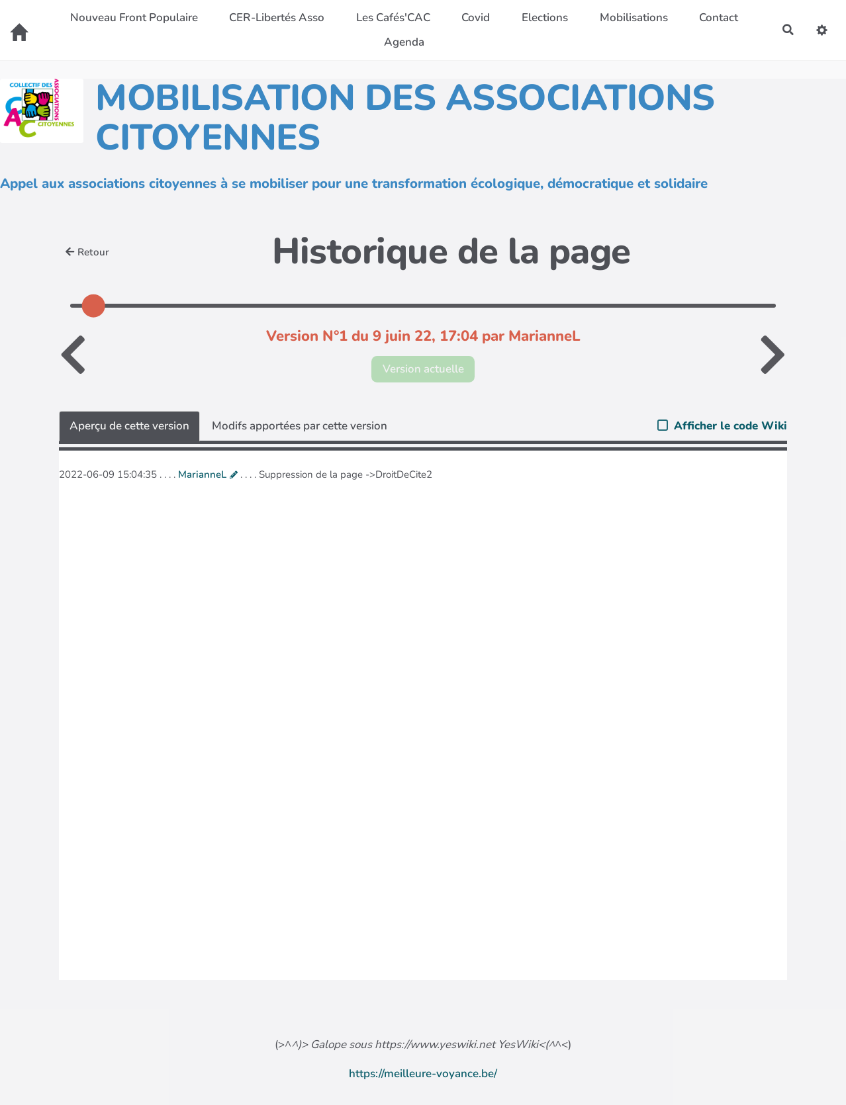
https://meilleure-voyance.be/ (423, 1073)
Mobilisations (633, 17)
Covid (475, 17)
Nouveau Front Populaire (133, 17)
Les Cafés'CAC (392, 17)
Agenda (403, 42)
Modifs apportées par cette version (299, 425)
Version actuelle (423, 368)
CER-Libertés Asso (276, 17)
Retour (87, 252)
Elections (545, 17)
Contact (718, 17)
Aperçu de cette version (129, 425)
